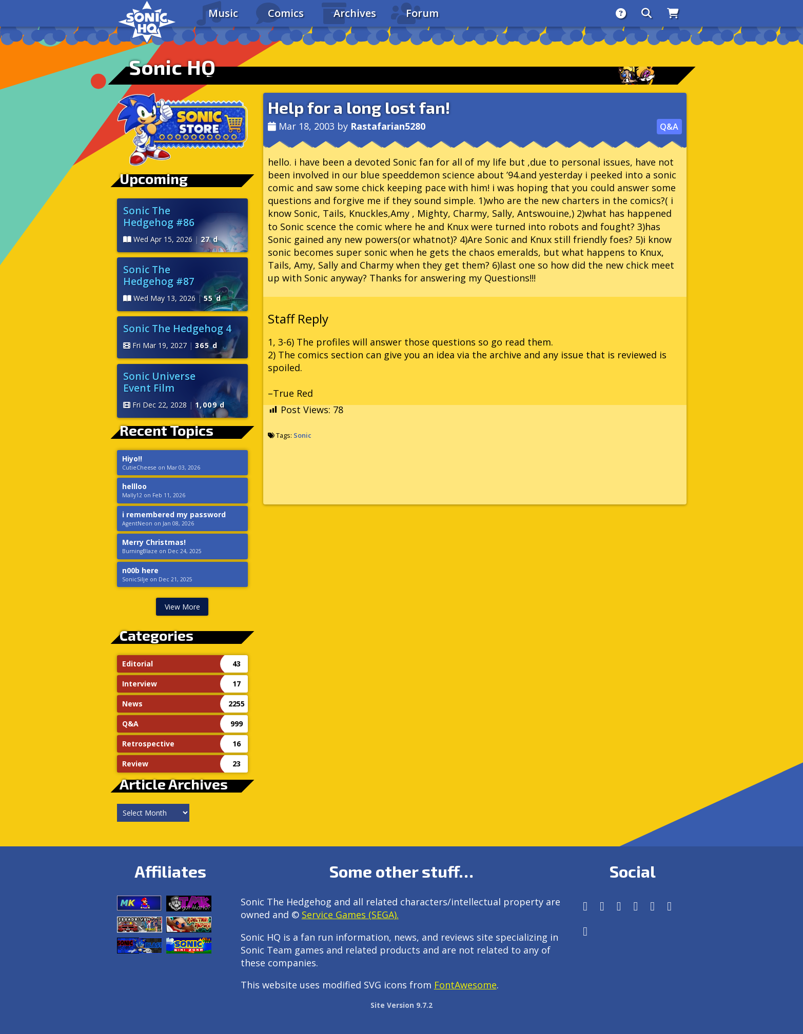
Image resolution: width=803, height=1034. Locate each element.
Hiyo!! (132, 458)
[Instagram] (602, 906)
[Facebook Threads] (585, 931)
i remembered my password (174, 514)
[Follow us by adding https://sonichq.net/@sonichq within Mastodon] (585, 906)
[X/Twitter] (619, 906)
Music (223, 13)
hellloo (134, 486)
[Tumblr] (636, 906)
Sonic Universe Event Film (159, 382)
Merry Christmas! (154, 542)
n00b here (140, 570)
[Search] (646, 13)
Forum (422, 13)
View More (182, 607)
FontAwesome (465, 985)
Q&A (669, 126)
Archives (355, 13)
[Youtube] (669, 906)
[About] (621, 13)
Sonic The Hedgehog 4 (177, 328)
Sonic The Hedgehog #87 (158, 275)
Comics (286, 13)
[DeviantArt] (652, 906)
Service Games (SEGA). (350, 914)
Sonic (302, 435)
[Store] (673, 13)
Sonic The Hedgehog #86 (158, 216)
